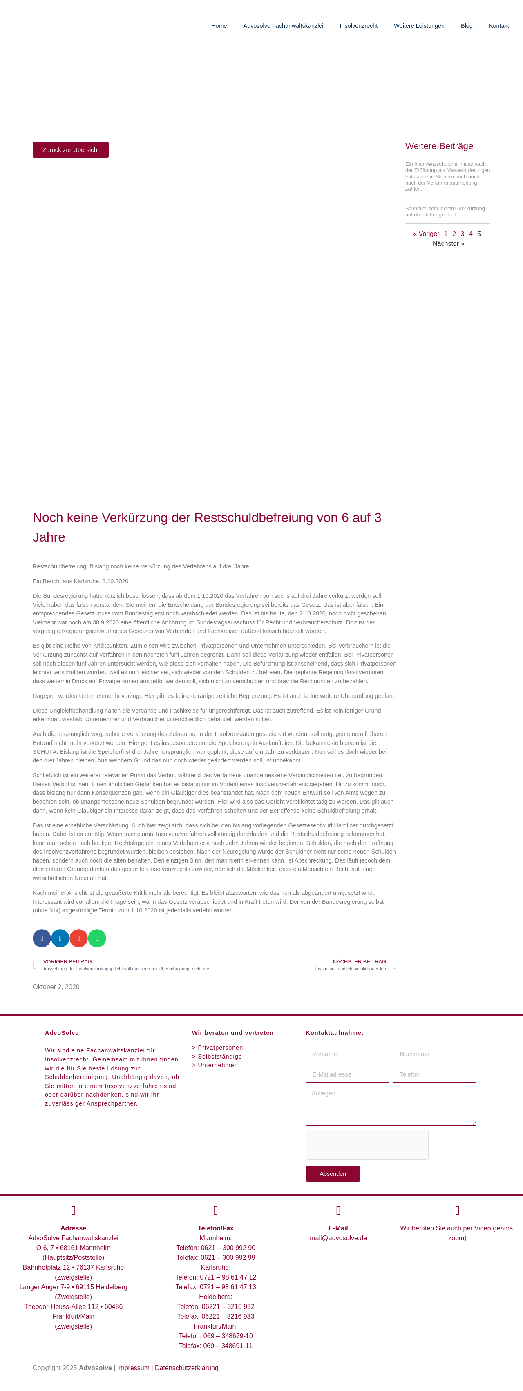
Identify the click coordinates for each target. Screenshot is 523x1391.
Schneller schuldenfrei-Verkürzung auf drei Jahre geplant (445, 211)
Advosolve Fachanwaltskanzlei (284, 25)
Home (219, 25)
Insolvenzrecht (359, 25)
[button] (42, 938)
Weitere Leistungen (419, 25)
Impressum (133, 1367)
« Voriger (426, 233)
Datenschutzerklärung (187, 1367)
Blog (467, 25)
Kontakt (499, 25)
